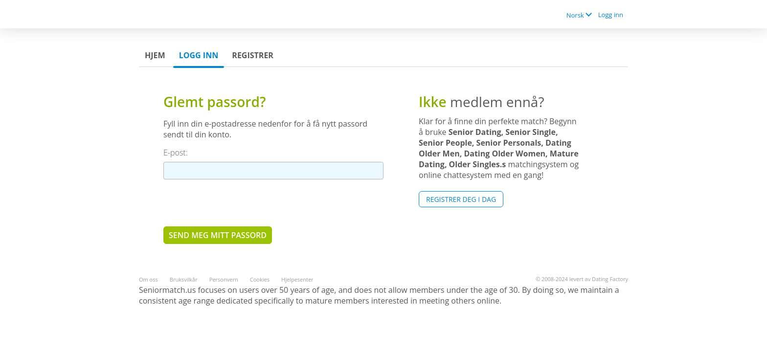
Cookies (260, 279)
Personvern (223, 279)
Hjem (155, 55)
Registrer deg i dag (461, 199)
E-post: (175, 152)
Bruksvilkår (184, 279)
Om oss (148, 279)
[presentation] (237, 202)
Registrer (252, 55)
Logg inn (610, 14)
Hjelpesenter (297, 279)
